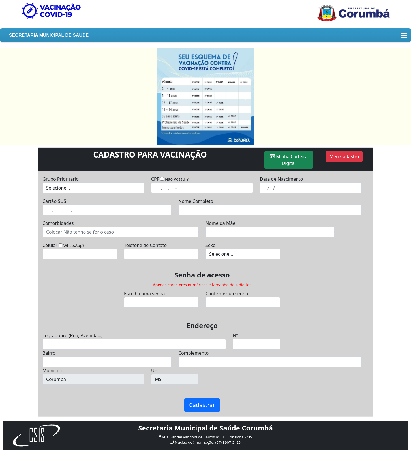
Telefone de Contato (145, 245)
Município (52, 370)
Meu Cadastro (344, 156)
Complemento (193, 353)
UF (154, 370)
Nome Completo (195, 201)
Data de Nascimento (281, 179)
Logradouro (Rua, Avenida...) (72, 335)
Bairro (48, 353)
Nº (235, 335)
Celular (49, 245)
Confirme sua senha (227, 293)
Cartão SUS (54, 201)
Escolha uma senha (144, 293)
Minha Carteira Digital (289, 159)
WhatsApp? (73, 245)
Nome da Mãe (220, 223)
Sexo (210, 245)
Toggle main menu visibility (404, 34)
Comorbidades (58, 223)
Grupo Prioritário (60, 179)
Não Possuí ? (177, 179)
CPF (155, 179)
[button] (164, 96)
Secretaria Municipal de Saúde (49, 35)
